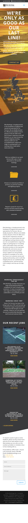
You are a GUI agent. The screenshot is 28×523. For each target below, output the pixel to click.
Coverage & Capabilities (16, 502)
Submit (21, 482)
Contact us (14, 62)
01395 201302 (9, 455)
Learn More (14, 166)
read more (14, 356)
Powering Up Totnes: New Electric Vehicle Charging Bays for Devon (14, 382)
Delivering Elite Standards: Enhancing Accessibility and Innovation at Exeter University (14, 349)
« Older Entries (8, 425)
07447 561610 (10, 457)
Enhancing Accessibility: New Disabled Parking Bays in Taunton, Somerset (14, 414)
